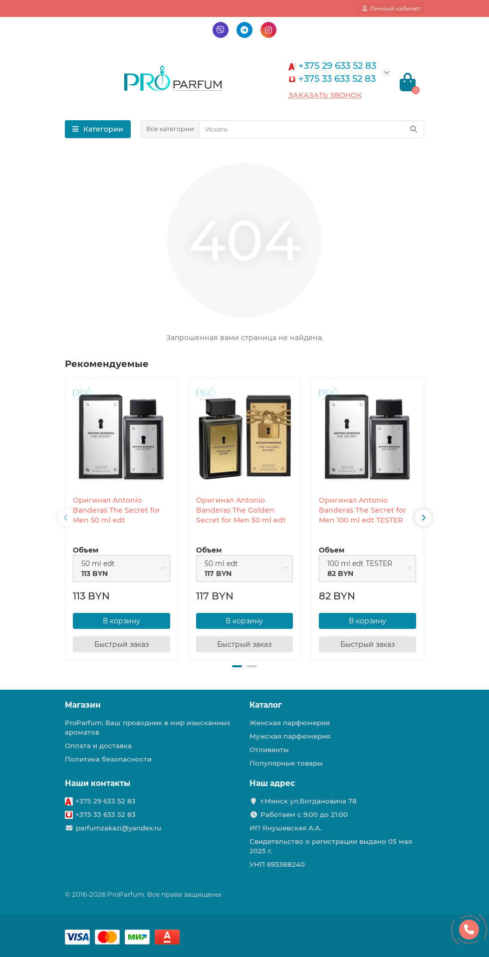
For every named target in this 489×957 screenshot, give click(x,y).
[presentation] (65, 517)
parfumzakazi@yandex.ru (118, 828)
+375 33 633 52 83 (105, 814)
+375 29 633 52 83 (105, 801)
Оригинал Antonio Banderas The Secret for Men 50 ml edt (116, 510)
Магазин (83, 705)
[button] (237, 666)
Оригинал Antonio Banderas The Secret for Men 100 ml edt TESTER (362, 510)
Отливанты (269, 750)
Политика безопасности (108, 759)
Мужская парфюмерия (289, 736)
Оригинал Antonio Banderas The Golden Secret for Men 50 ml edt (241, 510)
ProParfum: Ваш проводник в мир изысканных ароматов (147, 727)
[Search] (311, 129)
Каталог (265, 705)
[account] (391, 8)
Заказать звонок (325, 95)
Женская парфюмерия (289, 723)
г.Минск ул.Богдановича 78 (308, 801)
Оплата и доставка (98, 746)
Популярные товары (286, 763)
